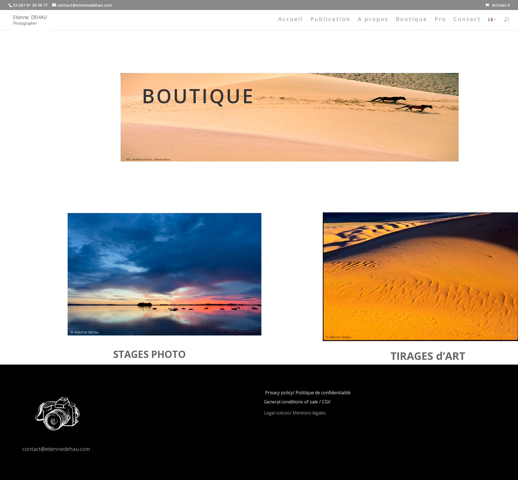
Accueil (290, 20)
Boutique (411, 20)
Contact (467, 20)
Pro (440, 20)
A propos (373, 20)
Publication (330, 20)
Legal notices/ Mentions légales (295, 413)
